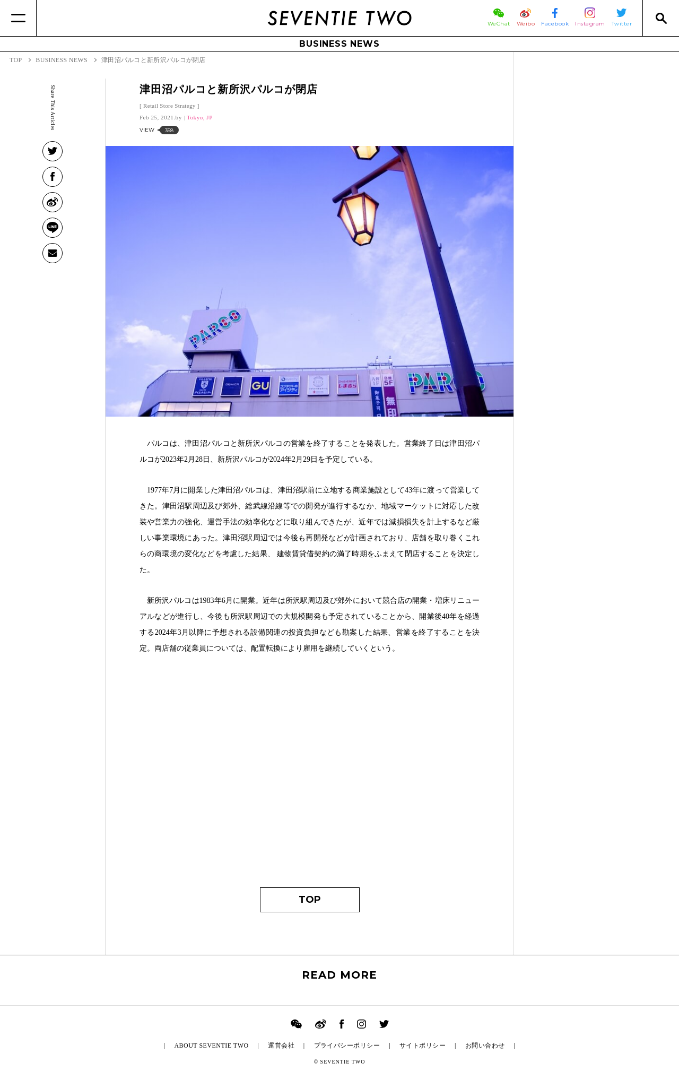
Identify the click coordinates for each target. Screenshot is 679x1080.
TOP (310, 899)
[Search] (660, 18)
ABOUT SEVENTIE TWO (211, 1045)
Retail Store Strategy (169, 105)
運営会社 (281, 1045)
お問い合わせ (485, 1045)
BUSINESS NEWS (339, 44)
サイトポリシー (422, 1045)
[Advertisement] (310, 776)
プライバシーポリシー (347, 1045)
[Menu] (18, 18)
